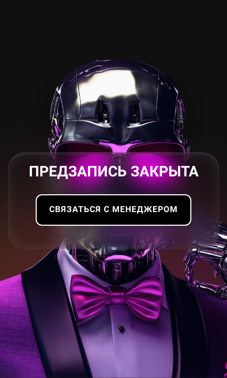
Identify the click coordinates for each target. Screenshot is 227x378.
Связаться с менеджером (113, 209)
